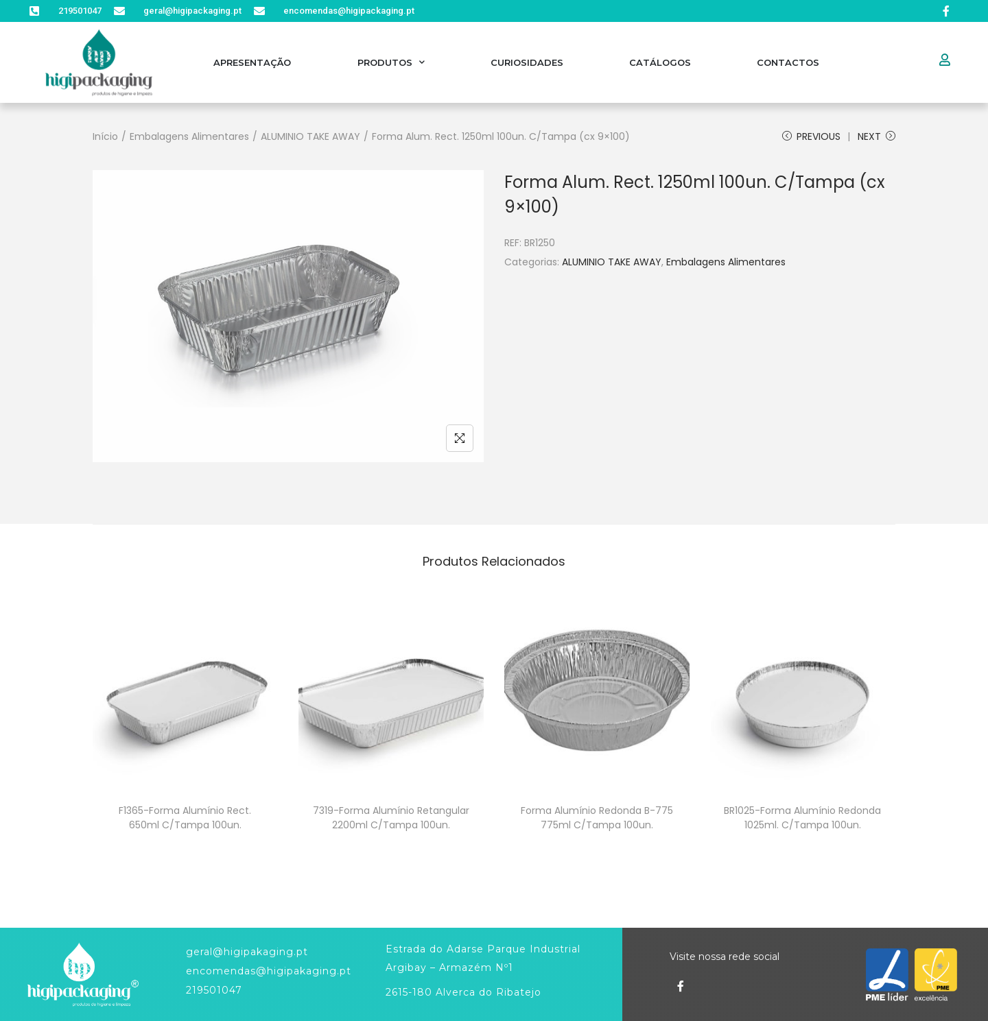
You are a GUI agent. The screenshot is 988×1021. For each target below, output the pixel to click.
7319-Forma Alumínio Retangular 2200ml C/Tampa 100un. (391, 818)
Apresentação (252, 62)
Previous (811, 136)
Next (876, 136)
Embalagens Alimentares (189, 136)
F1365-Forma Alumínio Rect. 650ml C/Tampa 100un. (185, 818)
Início (105, 136)
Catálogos (660, 62)
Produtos (391, 62)
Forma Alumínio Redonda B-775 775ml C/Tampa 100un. (597, 818)
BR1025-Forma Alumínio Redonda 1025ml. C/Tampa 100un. (802, 818)
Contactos (788, 62)
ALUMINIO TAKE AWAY (310, 136)
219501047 (214, 990)
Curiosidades (527, 62)
